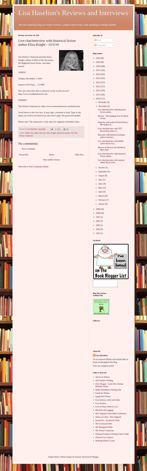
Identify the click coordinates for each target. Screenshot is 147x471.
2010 (98, 99)
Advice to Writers (102, 378)
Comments (100, 45)
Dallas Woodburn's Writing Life (108, 391)
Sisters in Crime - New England (108, 418)
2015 (98, 78)
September (102, 172)
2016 (98, 74)
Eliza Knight (51, 133)
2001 (98, 233)
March (101, 196)
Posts (98, 40)
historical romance (63, 133)
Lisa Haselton (32, 129)
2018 (98, 66)
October (101, 168)
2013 (98, 86)
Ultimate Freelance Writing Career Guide (112, 435)
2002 (98, 229)
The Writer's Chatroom (104, 432)
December (102, 102)
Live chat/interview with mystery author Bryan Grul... (111, 161)
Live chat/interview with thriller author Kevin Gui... (111, 142)
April (100, 192)
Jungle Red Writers (103, 398)
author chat (29, 133)
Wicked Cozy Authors (104, 439)
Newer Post (23, 155)
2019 (98, 62)
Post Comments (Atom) (38, 167)
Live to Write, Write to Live (106, 408)
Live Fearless (100, 405)
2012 (98, 90)
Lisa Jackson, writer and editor (107, 401)
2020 (98, 58)
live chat (74, 133)
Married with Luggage (104, 411)
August (101, 176)
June (100, 184)
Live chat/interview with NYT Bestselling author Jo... (110, 129)
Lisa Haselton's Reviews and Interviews (73, 13)
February (102, 200)
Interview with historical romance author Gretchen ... (111, 136)
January (101, 204)
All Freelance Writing (104, 382)
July (100, 180)
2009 (98, 209)
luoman (78, 458)
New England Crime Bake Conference (110, 415)
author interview (40, 133)
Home (51, 155)
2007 (98, 217)
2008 (98, 213)
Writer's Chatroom (26, 136)
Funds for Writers (102, 394)
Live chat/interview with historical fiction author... (112, 111)
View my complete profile (103, 367)
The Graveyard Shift (103, 425)
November (102, 106)
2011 (98, 95)
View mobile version (51, 160)
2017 (98, 70)
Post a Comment (28, 149)
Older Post (79, 155)
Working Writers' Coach (105, 442)
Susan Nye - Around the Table (107, 422)
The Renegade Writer (104, 428)
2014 (98, 82)
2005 (98, 221)
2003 (98, 225)
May (100, 188)
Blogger (95, 458)
